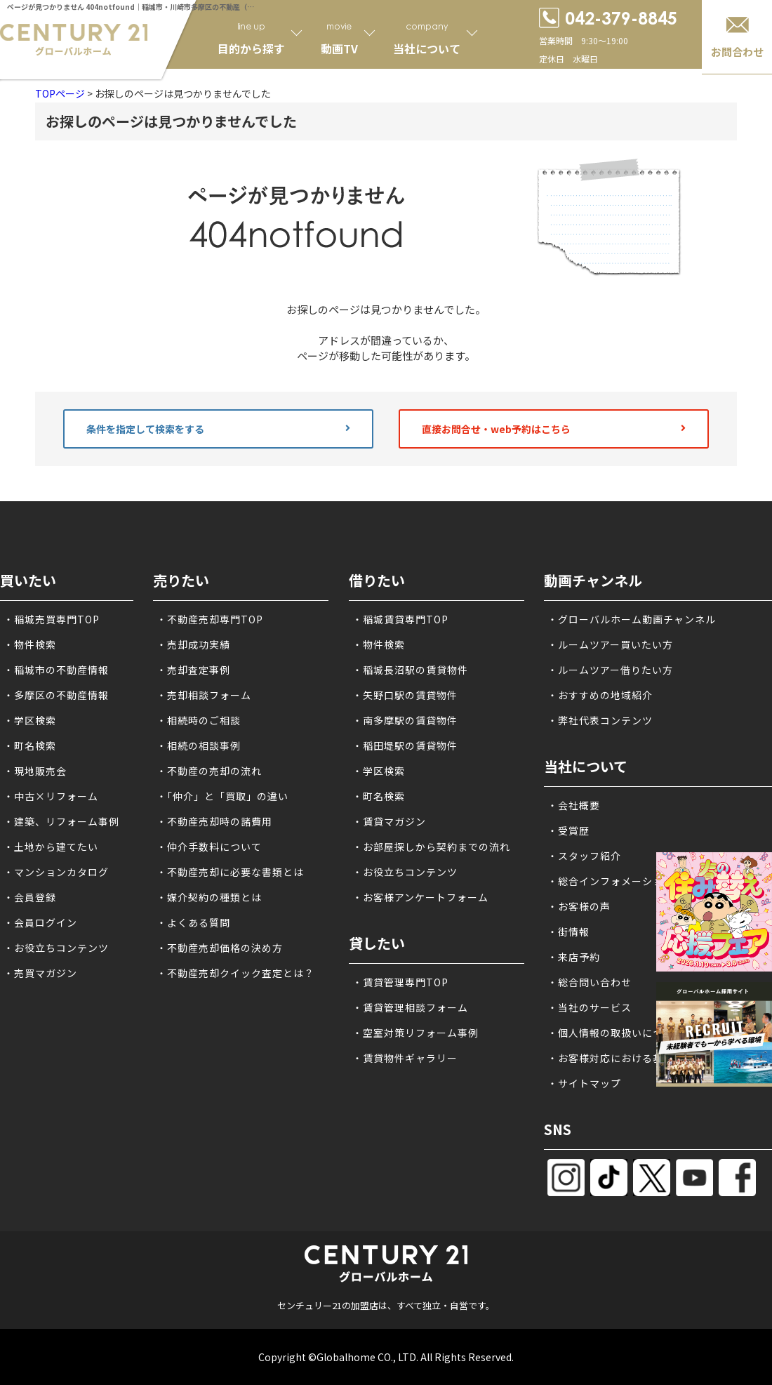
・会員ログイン (40, 922)
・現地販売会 (35, 771)
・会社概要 (573, 805)
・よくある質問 (193, 922)
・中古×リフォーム (51, 796)
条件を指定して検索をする (218, 429)
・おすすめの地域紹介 (600, 695)
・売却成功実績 (193, 644)
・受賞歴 (568, 830)
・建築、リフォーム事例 (61, 821)
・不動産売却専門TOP (210, 619)
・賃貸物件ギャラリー (405, 1058)
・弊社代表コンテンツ (600, 720)
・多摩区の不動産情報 (56, 695)
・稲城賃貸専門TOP (400, 619)
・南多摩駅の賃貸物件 (405, 720)
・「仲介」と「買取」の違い (222, 796)
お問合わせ (737, 51)
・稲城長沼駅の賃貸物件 (410, 670)
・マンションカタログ (56, 872)
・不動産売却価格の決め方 (220, 948)
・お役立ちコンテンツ (56, 948)
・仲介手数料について (209, 847)
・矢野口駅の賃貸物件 (405, 695)
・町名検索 (30, 745)
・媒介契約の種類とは (209, 897)
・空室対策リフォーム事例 (415, 1033)
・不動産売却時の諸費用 (214, 821)
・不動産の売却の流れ (209, 771)
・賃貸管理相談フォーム (410, 1007)
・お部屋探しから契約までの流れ (431, 847)
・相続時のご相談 (199, 720)
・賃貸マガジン (389, 821)
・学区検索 (30, 720)
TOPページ (60, 93)
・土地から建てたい (51, 847)
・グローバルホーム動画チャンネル (631, 619)
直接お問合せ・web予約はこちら (554, 429)
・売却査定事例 (193, 670)
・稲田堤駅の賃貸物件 (405, 745)
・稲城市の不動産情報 (56, 670)
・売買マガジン (40, 973)
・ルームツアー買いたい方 (610, 644)
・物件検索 (30, 644)
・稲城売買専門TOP (52, 619)
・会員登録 (30, 897)
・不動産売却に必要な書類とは (230, 872)
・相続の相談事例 (199, 745)
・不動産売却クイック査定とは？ (235, 973)
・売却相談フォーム (204, 695)
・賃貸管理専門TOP (400, 982)
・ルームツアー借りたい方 (610, 670)
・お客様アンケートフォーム (420, 897)
